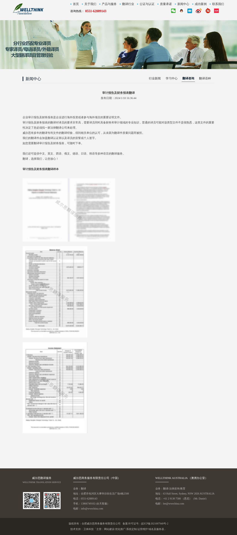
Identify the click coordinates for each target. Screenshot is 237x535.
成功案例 (201, 4)
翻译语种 (205, 78)
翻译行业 (128, 4)
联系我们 (218, 4)
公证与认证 (147, 4)
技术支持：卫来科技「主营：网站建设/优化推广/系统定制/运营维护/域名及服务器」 (118, 529)
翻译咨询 (188, 78)
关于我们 (90, 4)
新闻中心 (183, 4)
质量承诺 (166, 4)
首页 (76, 4)
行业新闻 (155, 78)
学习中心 (172, 78)
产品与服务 (109, 4)
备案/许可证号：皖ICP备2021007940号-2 (145, 523)
